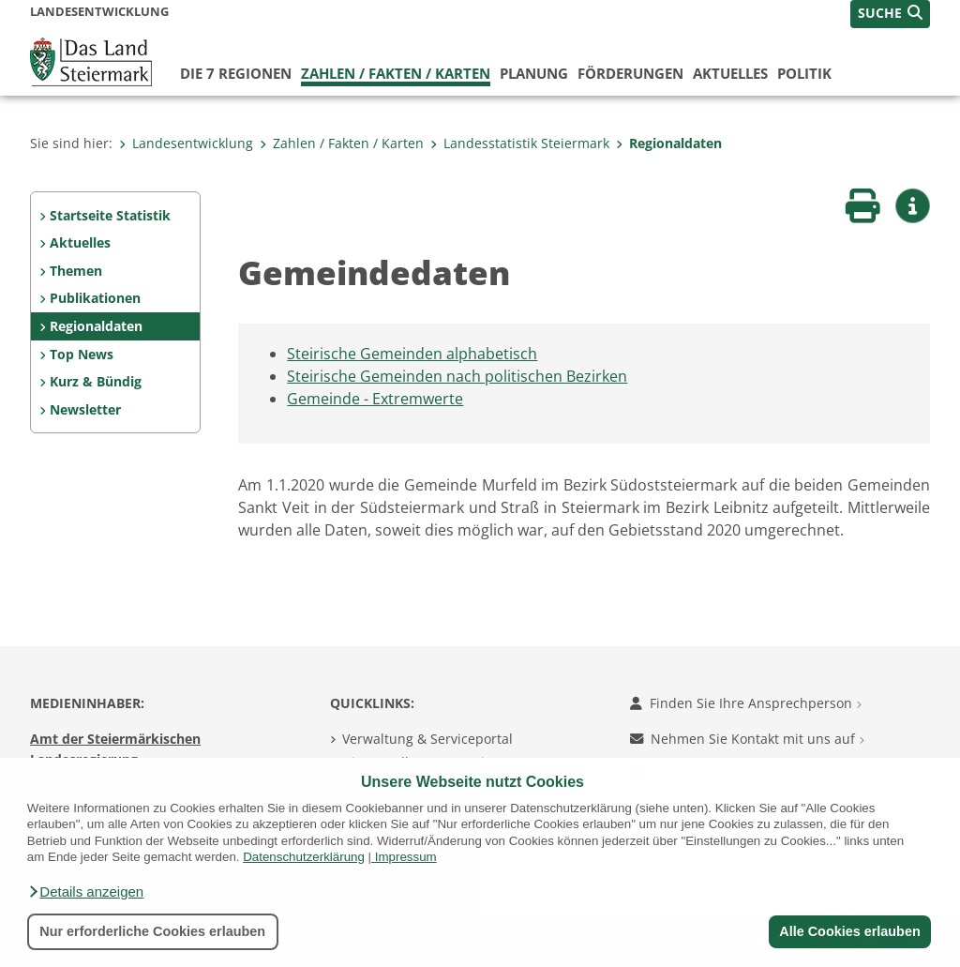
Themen (76, 271)
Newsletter (85, 409)
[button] (85, 891)
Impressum (406, 857)
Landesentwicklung (186, 143)
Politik (804, 73)
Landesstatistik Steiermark (519, 143)
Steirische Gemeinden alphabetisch (412, 353)
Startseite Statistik (110, 215)
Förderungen (630, 73)
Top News (81, 354)
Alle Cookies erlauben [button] (849, 931)
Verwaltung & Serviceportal (427, 739)
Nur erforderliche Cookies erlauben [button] (152, 931)
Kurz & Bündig (96, 381)
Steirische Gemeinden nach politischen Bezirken (457, 376)
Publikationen (95, 298)
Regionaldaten (669, 143)
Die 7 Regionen (236, 73)
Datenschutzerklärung (304, 857)
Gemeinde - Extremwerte (375, 398)
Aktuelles (730, 73)
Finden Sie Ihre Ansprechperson (746, 703)
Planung (534, 73)
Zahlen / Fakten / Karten (395, 73)
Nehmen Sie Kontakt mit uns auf (747, 739)
